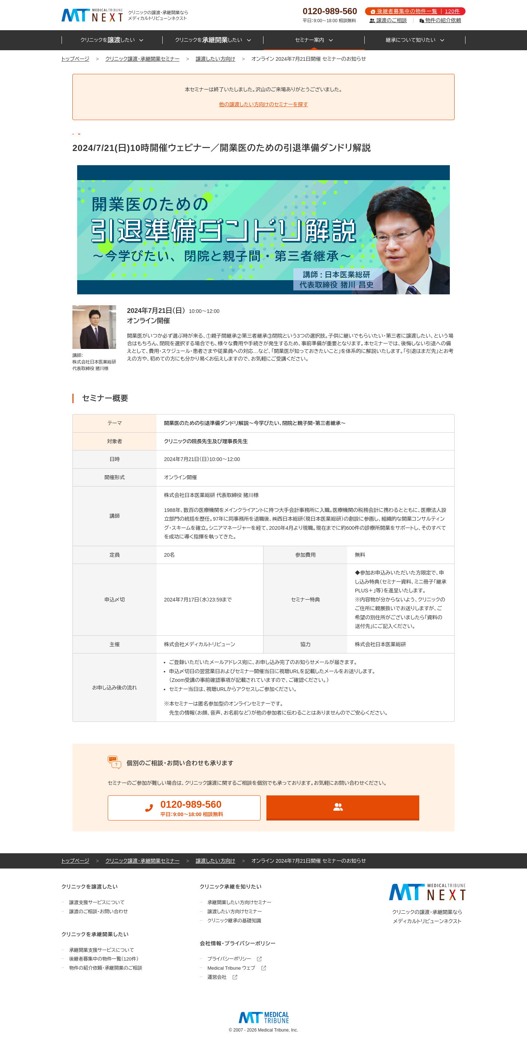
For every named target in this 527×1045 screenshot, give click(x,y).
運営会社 (222, 977)
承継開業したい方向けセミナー (239, 902)
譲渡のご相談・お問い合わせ (98, 911)
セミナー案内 (314, 40)
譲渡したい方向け (215, 59)
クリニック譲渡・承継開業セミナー (143, 59)
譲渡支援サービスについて (97, 902)
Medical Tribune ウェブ (236, 968)
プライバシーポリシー (234, 959)
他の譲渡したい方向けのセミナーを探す (263, 104)
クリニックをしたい (111, 40)
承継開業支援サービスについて (101, 950)
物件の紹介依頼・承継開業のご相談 (105, 968)
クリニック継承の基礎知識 (234, 920)
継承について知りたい (415, 40)
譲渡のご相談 (388, 20)
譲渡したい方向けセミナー (234, 911)
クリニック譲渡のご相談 (343, 807)
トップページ (75, 59)
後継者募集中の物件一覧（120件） (104, 959)
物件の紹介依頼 (440, 20)
